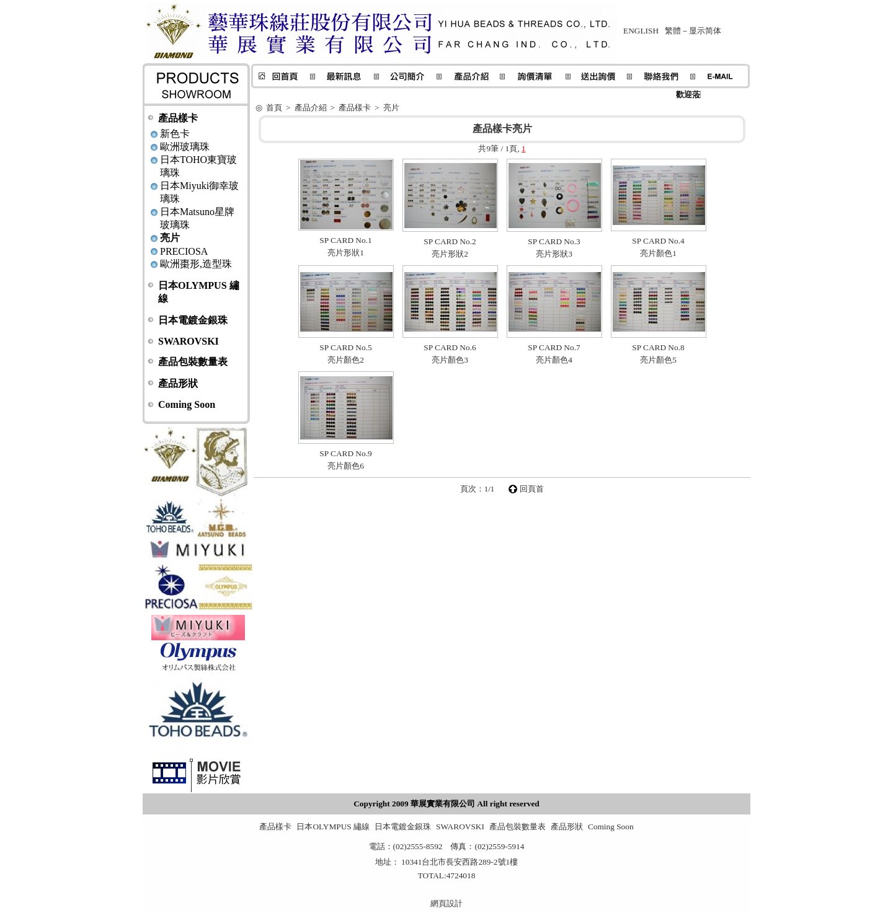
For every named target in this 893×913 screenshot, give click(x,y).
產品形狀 (178, 383)
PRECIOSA (184, 251)
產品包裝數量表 (193, 361)
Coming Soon (186, 404)
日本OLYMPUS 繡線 (333, 826)
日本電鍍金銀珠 (193, 320)
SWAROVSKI (188, 341)
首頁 (274, 107)
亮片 (170, 237)
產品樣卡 (178, 118)
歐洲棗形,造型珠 (196, 263)
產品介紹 (311, 107)
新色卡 (175, 133)
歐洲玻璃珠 (185, 146)
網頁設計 (446, 903)
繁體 (673, 30)
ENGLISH (641, 30)
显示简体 (705, 30)
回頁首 (532, 488)
